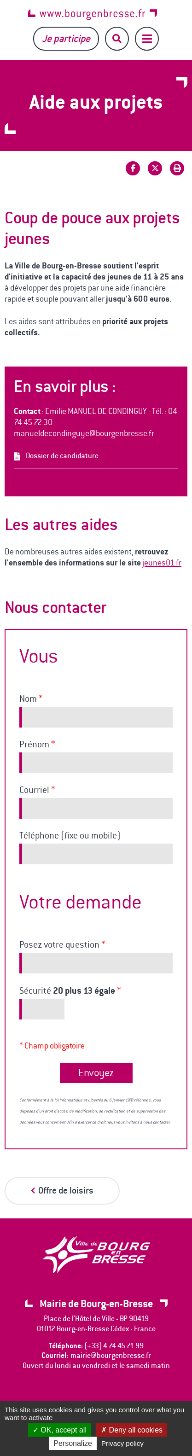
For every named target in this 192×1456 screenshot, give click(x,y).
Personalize (72, 1443)
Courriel (37, 790)
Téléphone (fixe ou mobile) (70, 835)
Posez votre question (62, 944)
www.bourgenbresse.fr (92, 14)
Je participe (66, 38)
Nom (30, 699)
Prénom (37, 744)
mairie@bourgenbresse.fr (110, 1355)
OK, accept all (60, 1430)
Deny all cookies (132, 1430)
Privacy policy (122, 1443)
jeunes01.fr (161, 563)
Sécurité (70, 990)
